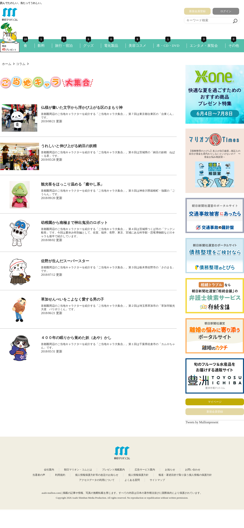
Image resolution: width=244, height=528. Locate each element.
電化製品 (111, 46)
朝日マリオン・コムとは (78, 469)
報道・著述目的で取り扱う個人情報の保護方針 (185, 475)
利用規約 (60, 475)
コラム (20, 64)
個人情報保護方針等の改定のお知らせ (96, 475)
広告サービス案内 (145, 469)
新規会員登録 (197, 11)
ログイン (225, 11)
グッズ (88, 46)
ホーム (6, 64)
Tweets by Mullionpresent (202, 422)
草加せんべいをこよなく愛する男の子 (72, 299)
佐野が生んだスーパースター (65, 261)
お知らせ (170, 469)
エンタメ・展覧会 (204, 46)
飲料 (41, 46)
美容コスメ (137, 46)
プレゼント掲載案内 (113, 469)
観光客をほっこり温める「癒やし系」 (72, 184)
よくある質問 (132, 480)
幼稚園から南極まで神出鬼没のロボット (74, 223)
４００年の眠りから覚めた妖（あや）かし (76, 338)
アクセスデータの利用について (97, 480)
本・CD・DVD (168, 46)
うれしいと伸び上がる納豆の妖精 (69, 146)
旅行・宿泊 (64, 46)
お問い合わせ (192, 469)
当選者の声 (38, 475)
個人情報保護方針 (138, 475)
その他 (233, 46)
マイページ (215, 401)
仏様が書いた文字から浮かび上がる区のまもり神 (82, 107)
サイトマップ (157, 480)
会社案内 (49, 469)
